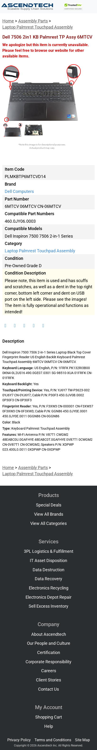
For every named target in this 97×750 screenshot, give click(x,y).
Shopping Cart (48, 717)
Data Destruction (48, 569)
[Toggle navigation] (90, 7)
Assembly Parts (33, 21)
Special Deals (48, 505)
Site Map (82, 740)
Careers (48, 670)
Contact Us (48, 689)
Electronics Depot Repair (48, 597)
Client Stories (48, 680)
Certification (48, 652)
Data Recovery (48, 578)
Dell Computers (19, 191)
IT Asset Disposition (48, 560)
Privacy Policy (19, 740)
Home (8, 21)
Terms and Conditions (53, 740)
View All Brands (48, 514)
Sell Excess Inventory (48, 606)
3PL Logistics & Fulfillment (48, 551)
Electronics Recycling (48, 588)
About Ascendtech (48, 634)
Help (48, 726)
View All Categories (48, 523)
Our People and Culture (48, 643)
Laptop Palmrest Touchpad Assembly (37, 27)
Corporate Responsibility (48, 661)
